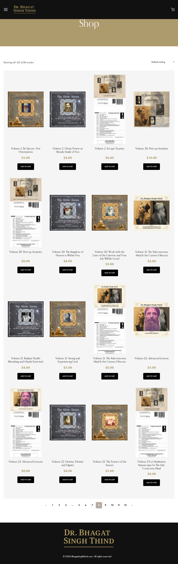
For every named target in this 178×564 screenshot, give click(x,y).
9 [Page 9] (105, 505)
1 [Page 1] (52, 505)
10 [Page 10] (112, 505)
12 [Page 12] (125, 505)
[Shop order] (163, 62)
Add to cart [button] (26, 166)
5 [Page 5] (79, 505)
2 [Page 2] (59, 505)
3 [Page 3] (66, 505)
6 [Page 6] (85, 505)
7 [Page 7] (92, 505)
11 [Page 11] (119, 505)
